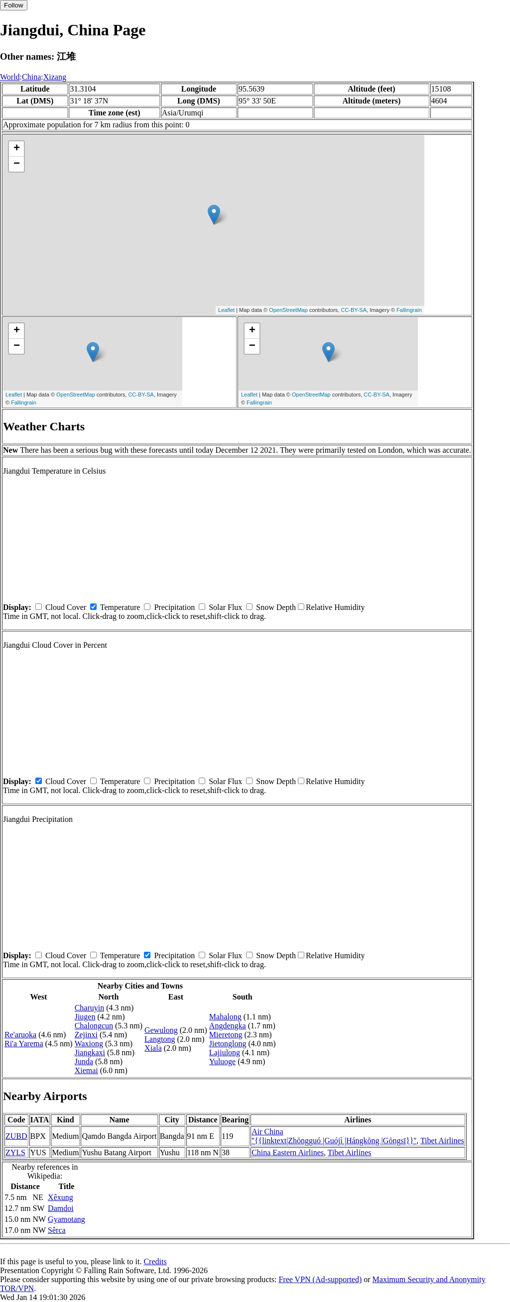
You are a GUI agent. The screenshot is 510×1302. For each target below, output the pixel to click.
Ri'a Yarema (23, 1043)
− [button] (16, 164)
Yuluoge (222, 1061)
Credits (154, 1261)
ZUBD (16, 1136)
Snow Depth (276, 607)
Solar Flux (225, 607)
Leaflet (226, 310)
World (10, 77)
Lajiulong (224, 1052)
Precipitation (174, 607)
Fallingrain (409, 310)
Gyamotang (66, 1219)
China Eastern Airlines (288, 1152)
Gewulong (161, 1030)
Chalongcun (94, 1025)
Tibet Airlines (442, 1140)
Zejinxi (86, 1034)
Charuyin (90, 1007)
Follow (13, 5)
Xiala (153, 1048)
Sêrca (57, 1230)
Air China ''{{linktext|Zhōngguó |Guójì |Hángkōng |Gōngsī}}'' (334, 1136)
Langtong (159, 1039)
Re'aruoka (20, 1034)
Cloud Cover (65, 607)
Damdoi (61, 1208)
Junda (84, 1061)
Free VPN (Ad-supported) (320, 1279)
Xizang (54, 77)
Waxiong (89, 1043)
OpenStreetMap (288, 310)
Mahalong (225, 1016)
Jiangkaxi (90, 1052)
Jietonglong (228, 1043)
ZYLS (15, 1152)
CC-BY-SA (354, 310)
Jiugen (85, 1016)
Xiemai (86, 1070)
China (31, 77)
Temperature (120, 607)
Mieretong (226, 1034)
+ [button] (16, 148)
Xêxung (60, 1197)
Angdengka (227, 1025)
